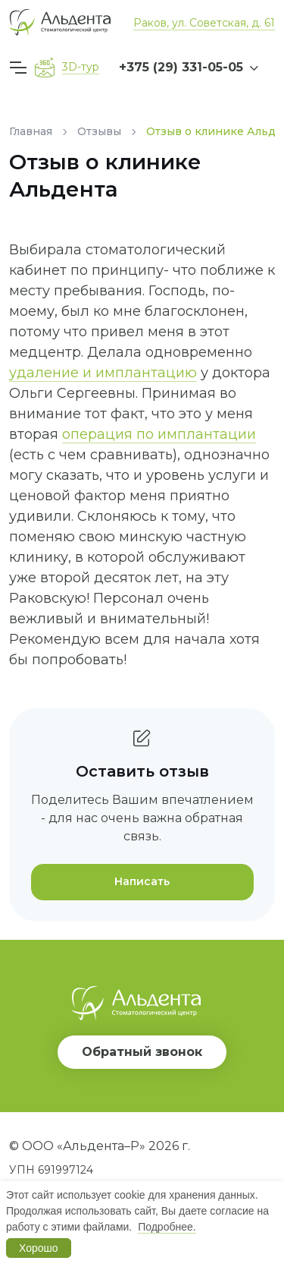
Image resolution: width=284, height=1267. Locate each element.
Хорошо (38, 1248)
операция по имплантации (159, 434)
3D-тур (80, 67)
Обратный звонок (142, 1052)
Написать (142, 881)
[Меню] (20, 67)
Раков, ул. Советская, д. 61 (204, 23)
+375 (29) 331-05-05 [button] (181, 67)
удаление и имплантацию (103, 372)
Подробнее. (167, 1227)
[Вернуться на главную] (60, 22)
